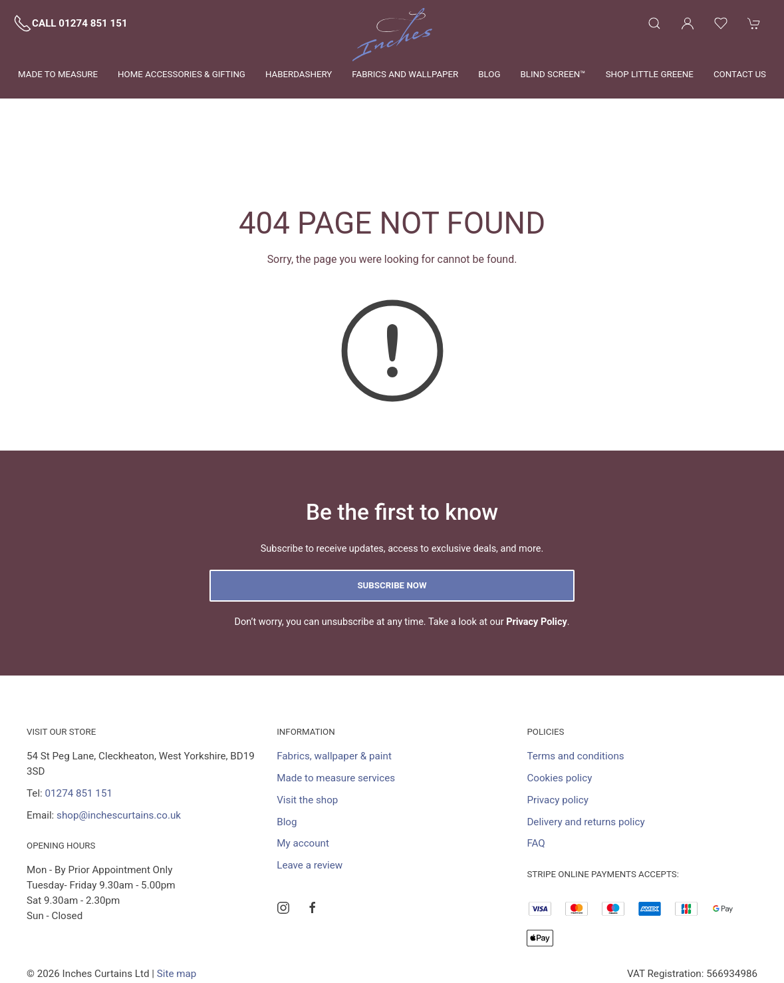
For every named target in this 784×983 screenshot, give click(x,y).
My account (303, 783)
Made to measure (58, 74)
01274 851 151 (78, 733)
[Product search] (654, 23)
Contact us (740, 74)
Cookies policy (559, 717)
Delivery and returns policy (585, 761)
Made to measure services (336, 717)
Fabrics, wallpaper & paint (334, 695)
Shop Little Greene (650, 74)
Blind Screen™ (552, 74)
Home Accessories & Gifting (181, 74)
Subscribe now (391, 525)
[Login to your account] (687, 23)
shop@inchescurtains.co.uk (119, 755)
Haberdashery (298, 74)
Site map (177, 913)
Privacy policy (557, 739)
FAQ (536, 783)
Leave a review (309, 805)
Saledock (158, 928)
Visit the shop (307, 739)
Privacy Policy (536, 561)
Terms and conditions (575, 695)
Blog (489, 74)
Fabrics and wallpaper (405, 74)
